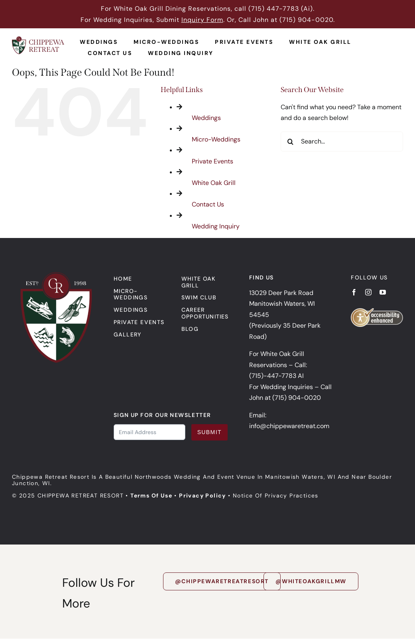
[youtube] (383, 292)
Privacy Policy (202, 495)
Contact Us (208, 204)
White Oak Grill (214, 183)
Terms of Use (151, 495)
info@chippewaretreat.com (289, 426)
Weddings (206, 118)
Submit (209, 432)
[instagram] (368, 292)
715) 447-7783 (275, 8)
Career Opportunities (205, 313)
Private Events (212, 161)
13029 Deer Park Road (281, 293)
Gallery (128, 334)
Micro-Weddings (216, 139)
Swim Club (198, 297)
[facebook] (354, 292)
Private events (139, 322)
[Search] (291, 141)
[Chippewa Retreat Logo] (38, 39)
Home (123, 278)
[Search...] (342, 141)
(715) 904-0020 (306, 20)
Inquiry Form (202, 20)
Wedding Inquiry (216, 226)
